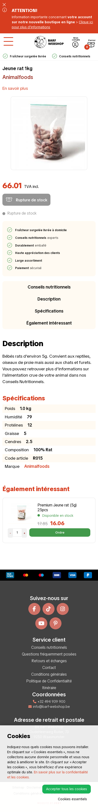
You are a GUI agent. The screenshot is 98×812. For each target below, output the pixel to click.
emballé (31, 245)
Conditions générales (49, 674)
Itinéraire (49, 687)
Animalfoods (17, 77)
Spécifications (49, 311)
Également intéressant (49, 323)
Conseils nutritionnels (49, 287)
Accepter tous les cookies (66, 789)
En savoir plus (15, 88)
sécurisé (29, 268)
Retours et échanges (49, 660)
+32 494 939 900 (49, 701)
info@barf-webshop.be (49, 706)
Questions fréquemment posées (49, 654)
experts (37, 238)
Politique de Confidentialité (49, 681)
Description (49, 299)
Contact (49, 667)
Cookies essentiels (72, 799)
